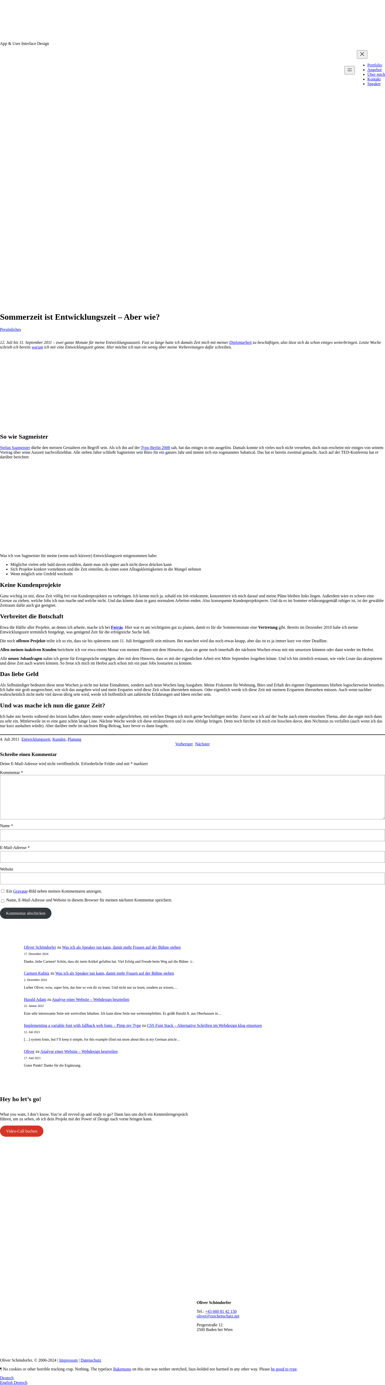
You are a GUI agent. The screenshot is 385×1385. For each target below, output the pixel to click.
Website (6, 869)
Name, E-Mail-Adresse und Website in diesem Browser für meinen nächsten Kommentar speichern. (89, 900)
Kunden (59, 739)
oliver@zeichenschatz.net (218, 1316)
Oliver (29, 1051)
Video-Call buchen (21, 1131)
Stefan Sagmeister (15, 447)
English (7, 1382)
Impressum (68, 1360)
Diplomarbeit (240, 342)
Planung (74, 739)
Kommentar (11, 772)
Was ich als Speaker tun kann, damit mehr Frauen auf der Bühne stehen (121, 947)
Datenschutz (91, 1360)
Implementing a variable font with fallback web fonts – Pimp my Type (82, 1025)
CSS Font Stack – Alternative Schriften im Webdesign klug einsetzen (204, 1025)
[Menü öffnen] (349, 70)
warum (37, 347)
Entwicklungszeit (36, 739)
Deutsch (7, 1378)
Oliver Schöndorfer (40, 947)
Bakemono (122, 1369)
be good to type (284, 1369)
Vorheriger (184, 744)
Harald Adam (35, 999)
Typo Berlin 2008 (155, 447)
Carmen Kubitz (36, 973)
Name (6, 826)
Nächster (202, 744)
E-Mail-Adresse (15, 847)
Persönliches (10, 329)
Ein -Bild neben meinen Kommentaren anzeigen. (54, 891)
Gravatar (20, 891)
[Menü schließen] (362, 54)
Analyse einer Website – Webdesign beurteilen (90, 999)
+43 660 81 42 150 (221, 1311)
